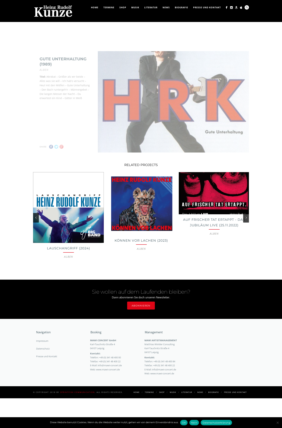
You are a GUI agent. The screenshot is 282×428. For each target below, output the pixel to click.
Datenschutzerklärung (216, 422)
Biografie (181, 7)
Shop (122, 7)
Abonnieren (141, 320)
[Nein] (277, 422)
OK (184, 422)
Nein (194, 422)
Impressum (42, 355)
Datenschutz (43, 363)
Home (94, 7)
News (166, 7)
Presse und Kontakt (207, 7)
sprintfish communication (77, 406)
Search (247, 7)
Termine (108, 7)
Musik (135, 7)
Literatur (151, 7)
